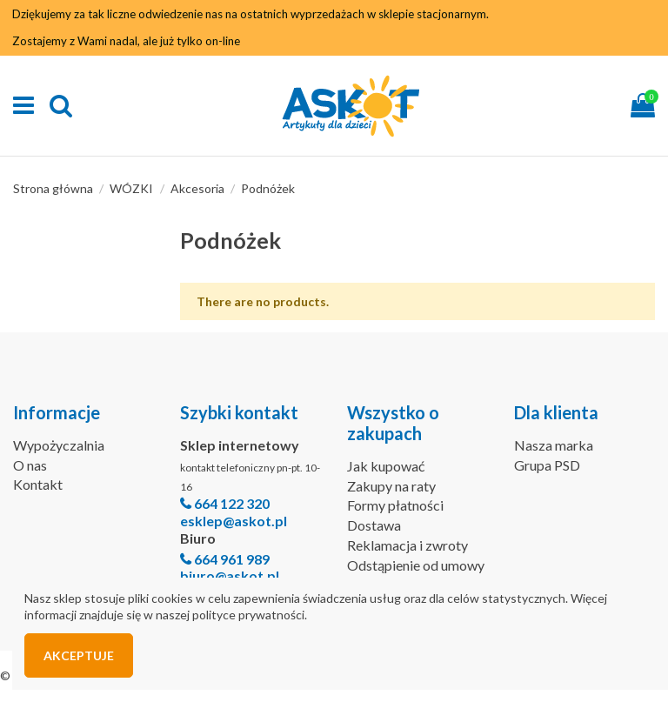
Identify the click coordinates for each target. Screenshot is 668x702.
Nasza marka (553, 445)
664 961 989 (232, 559)
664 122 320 (232, 503)
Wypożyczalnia (58, 445)
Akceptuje (78, 655)
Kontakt (38, 484)
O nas (30, 465)
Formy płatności (395, 505)
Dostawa (374, 525)
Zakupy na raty (391, 486)
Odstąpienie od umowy (415, 565)
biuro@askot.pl (229, 575)
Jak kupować (385, 466)
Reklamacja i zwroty (407, 545)
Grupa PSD (547, 465)
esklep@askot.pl (233, 520)
